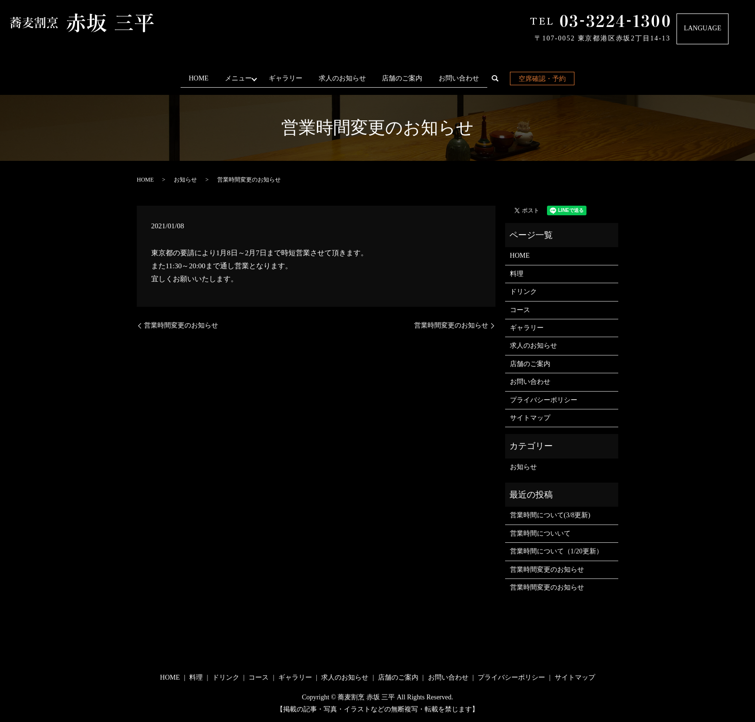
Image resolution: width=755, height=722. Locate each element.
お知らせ (185, 179)
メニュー (236, 78)
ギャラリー (289, 78)
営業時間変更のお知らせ (181, 325)
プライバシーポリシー (543, 399)
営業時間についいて (540, 533)
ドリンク (523, 291)
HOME (195, 78)
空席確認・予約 (545, 78)
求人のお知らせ (345, 78)
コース (520, 309)
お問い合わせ (462, 78)
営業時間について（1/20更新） (556, 551)
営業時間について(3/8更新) (550, 515)
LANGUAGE (702, 28)
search (502, 80)
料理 (516, 273)
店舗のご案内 (405, 78)
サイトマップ (530, 417)
